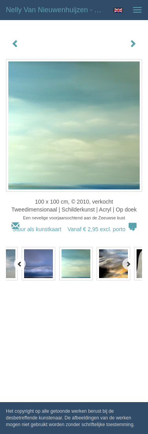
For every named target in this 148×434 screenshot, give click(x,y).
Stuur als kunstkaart (74, 229)
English (118, 10)
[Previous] (20, 264)
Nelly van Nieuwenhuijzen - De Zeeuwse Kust (56, 10)
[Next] (128, 264)
